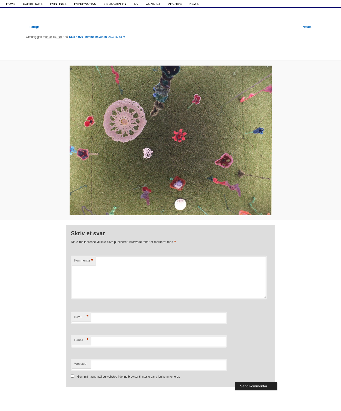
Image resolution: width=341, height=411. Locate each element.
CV (136, 3)
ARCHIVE (175, 3)
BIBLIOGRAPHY (115, 3)
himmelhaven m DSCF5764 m (105, 37)
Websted (80, 363)
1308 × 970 (76, 37)
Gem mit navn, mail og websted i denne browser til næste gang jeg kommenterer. (128, 376)
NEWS (194, 3)
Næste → (309, 27)
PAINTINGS (58, 3)
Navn (81, 316)
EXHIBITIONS (32, 3)
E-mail (81, 340)
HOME (10, 3)
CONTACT (153, 3)
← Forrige (33, 27)
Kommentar (83, 260)
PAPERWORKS (85, 3)
